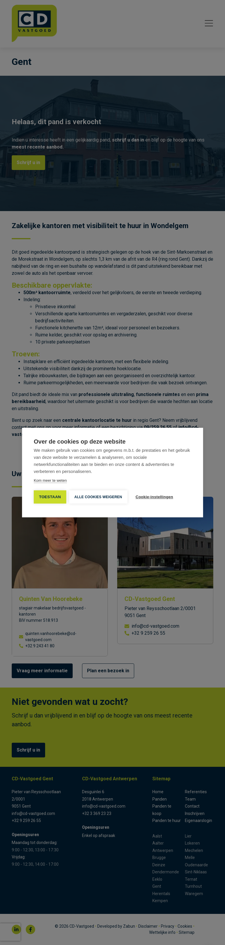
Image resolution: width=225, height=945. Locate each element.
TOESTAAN (50, 497)
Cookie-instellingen (154, 497)
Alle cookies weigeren (98, 497)
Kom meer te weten (50, 480)
